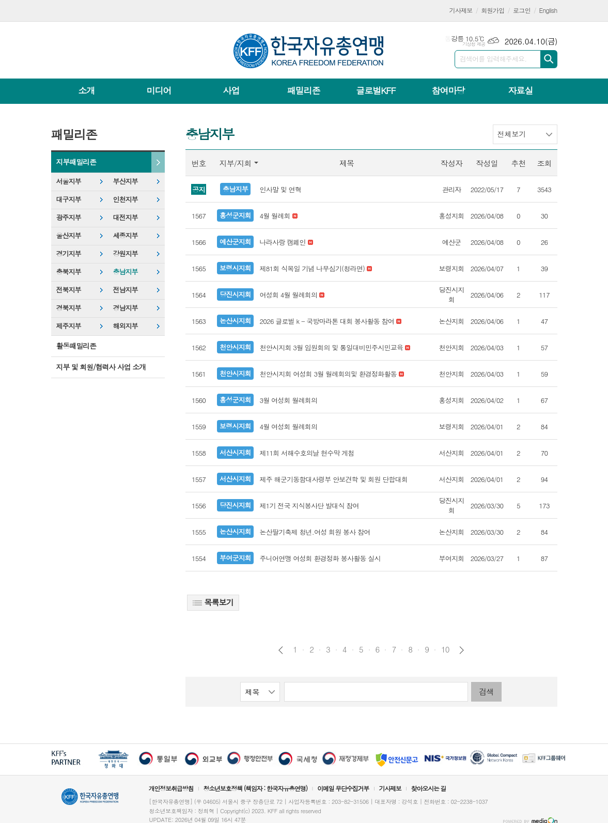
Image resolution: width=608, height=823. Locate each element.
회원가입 (492, 10)
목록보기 (213, 602)
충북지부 (68, 271)
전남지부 (125, 289)
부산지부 (125, 181)
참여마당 (447, 90)
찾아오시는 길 (428, 788)
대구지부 (68, 199)
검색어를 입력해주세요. (493, 58)
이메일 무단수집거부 (343, 788)
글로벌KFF (375, 90)
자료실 (520, 90)
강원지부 (125, 253)
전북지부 (68, 289)
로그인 (522, 10)
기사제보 (461, 10)
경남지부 (125, 308)
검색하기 (548, 59)
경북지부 (68, 308)
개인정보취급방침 (171, 788)
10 (445, 649)
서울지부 (68, 181)
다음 (461, 650)
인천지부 (125, 199)
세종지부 (125, 235)
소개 (87, 90)
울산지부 (68, 235)
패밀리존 (303, 90)
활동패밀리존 (76, 345)
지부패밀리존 (76, 162)
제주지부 (68, 326)
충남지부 (125, 271)
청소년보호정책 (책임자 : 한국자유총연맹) (255, 788)
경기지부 (68, 253)
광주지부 (68, 217)
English (548, 10)
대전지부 (125, 217)
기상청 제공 (474, 44)
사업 (231, 90)
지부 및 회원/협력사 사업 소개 (101, 367)
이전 (281, 650)
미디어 (159, 90)
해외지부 (125, 326)
